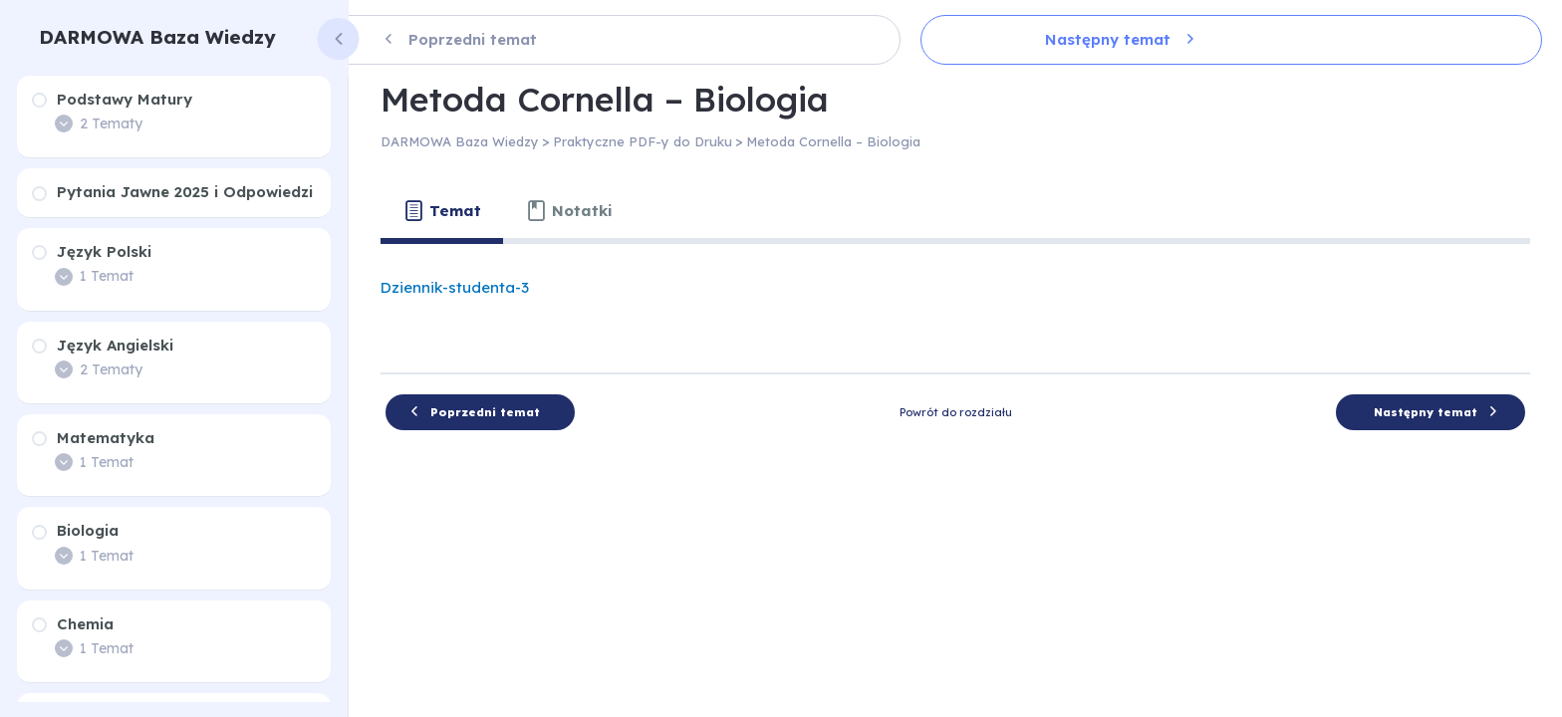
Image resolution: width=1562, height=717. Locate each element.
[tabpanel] (955, 301)
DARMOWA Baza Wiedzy (157, 37)
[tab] (442, 211)
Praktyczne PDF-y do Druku (642, 141)
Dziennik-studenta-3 (455, 287)
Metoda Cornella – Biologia (833, 141)
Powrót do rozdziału (956, 412)
